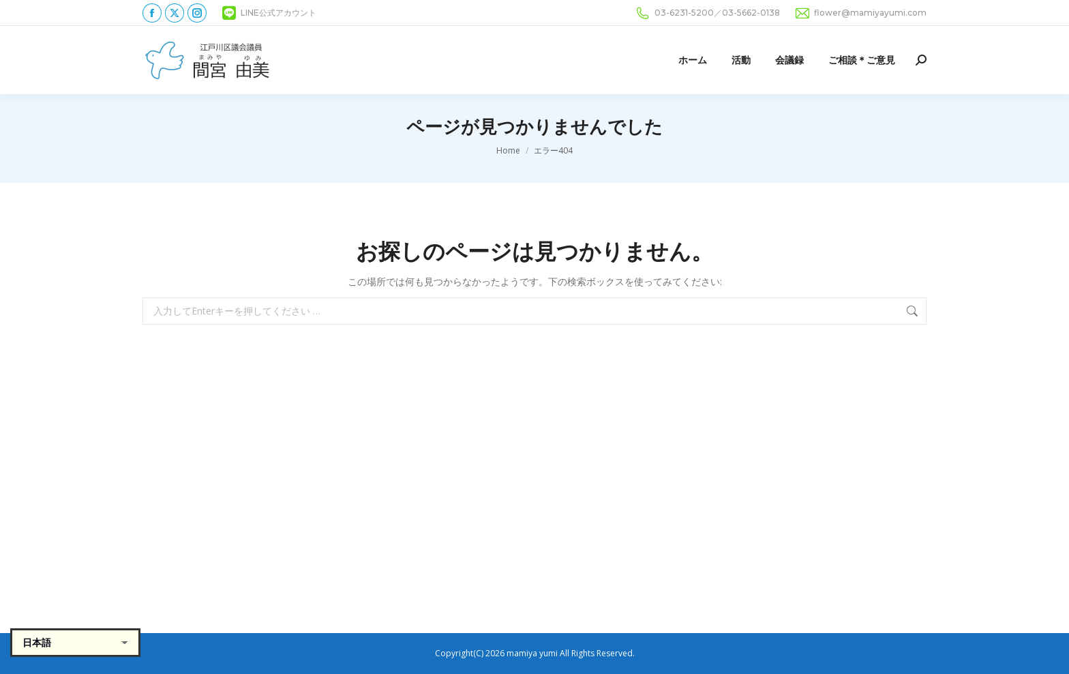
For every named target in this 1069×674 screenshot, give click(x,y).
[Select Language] (75, 642)
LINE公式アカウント (268, 13)
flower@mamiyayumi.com (860, 13)
